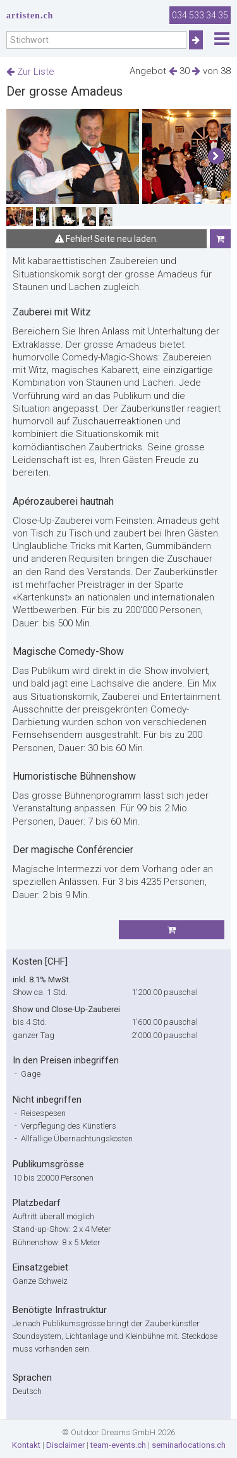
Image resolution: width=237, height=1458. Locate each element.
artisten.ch (29, 15)
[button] (215, 156)
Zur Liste (30, 71)
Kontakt (26, 1445)
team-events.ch (118, 1445)
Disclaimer (65, 1445)
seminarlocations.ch (189, 1445)
